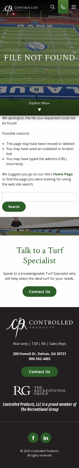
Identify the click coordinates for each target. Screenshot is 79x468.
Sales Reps (57, 343)
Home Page (63, 174)
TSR (35, 343)
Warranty (20, 343)
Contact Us (39, 291)
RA (44, 343)
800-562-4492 (39, 358)
